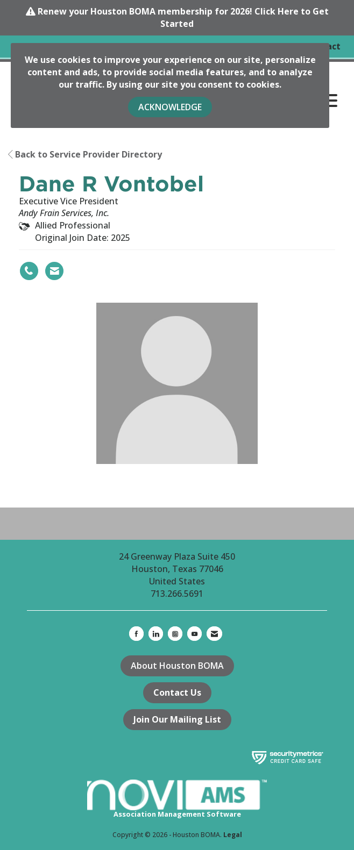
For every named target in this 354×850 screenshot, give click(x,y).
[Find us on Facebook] (136, 633)
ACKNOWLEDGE (170, 107)
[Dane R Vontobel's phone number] (29, 271)
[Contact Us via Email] (214, 633)
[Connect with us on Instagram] (175, 633)
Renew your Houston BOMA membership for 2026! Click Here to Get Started (183, 17)
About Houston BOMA (177, 666)
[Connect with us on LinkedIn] (155, 633)
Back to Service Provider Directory (85, 154)
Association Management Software (177, 799)
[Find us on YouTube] (194, 633)
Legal (232, 834)
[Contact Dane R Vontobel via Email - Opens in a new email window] (54, 271)
